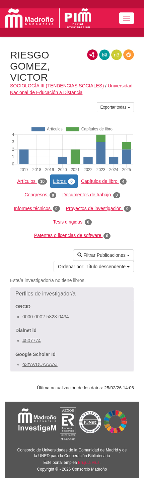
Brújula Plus (88, 462)
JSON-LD (104, 54)
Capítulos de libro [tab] (104, 181)
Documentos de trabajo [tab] (91, 195)
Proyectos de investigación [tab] (98, 209)
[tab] (72, 293)
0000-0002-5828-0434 (45, 316)
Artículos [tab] (32, 181)
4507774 (31, 340)
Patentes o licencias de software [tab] (72, 236)
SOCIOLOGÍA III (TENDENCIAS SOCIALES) (57, 85)
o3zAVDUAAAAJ (40, 364)
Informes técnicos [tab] (37, 209)
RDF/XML (92, 54)
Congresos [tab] (40, 195)
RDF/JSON (128, 54)
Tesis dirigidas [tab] (72, 222)
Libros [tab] (64, 181)
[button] (72, 293)
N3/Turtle (116, 54)
